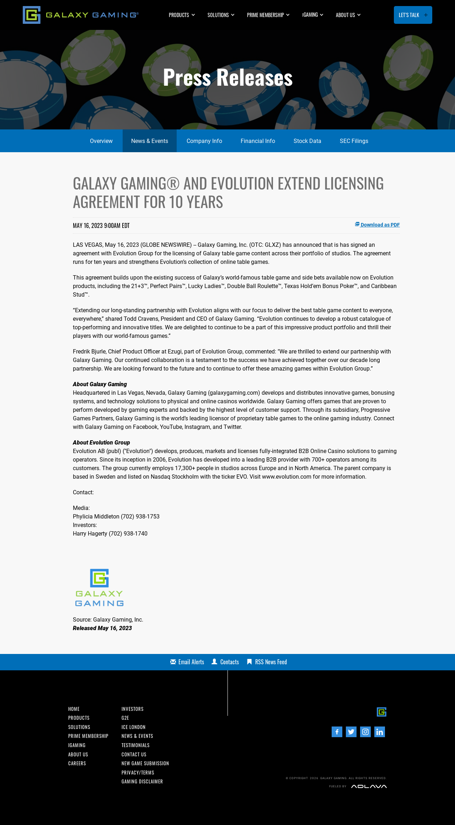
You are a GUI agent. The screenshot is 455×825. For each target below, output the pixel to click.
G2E (125, 718)
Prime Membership (265, 14)
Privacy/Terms (138, 773)
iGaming (77, 745)
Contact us (134, 754)
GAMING (310, 14)
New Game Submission (145, 763)
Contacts (229, 662)
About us (345, 14)
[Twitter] (351, 731)
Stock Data (307, 141)
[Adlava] (369, 786)
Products (179, 14)
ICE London (134, 727)
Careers (77, 763)
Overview (101, 141)
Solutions (218, 14)
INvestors (133, 709)
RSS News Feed (271, 662)
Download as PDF (377, 225)
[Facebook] (337, 731)
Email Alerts (191, 662)
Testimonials (136, 745)
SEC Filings (354, 141)
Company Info (204, 141)
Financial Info (258, 141)
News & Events (149, 141)
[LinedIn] (379, 731)
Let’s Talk (409, 14)
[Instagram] (365, 731)
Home (74, 709)
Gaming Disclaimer (142, 781)
